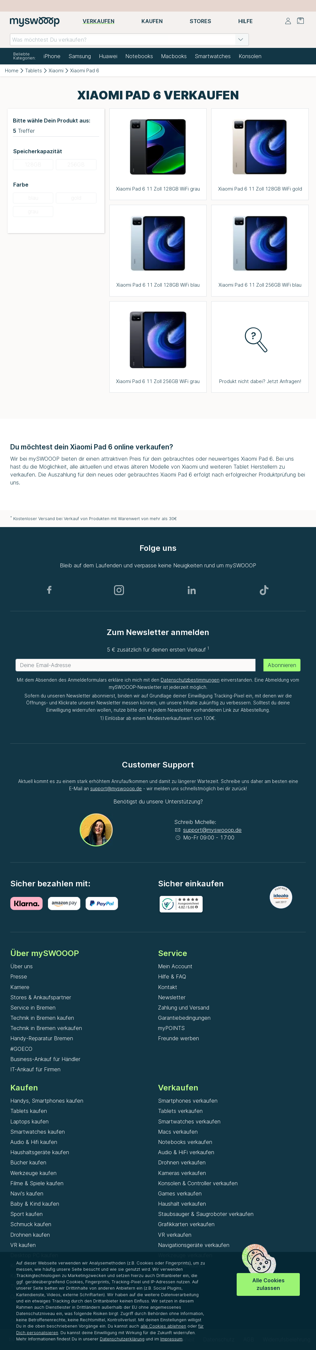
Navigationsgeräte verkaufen (193, 1245)
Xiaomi (56, 70)
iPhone (52, 56)
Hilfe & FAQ (172, 976)
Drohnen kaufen (30, 1234)
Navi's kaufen (26, 1193)
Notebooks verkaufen (185, 1142)
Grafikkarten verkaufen (186, 1224)
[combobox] (129, 40)
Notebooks (139, 56)
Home (12, 70)
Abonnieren (282, 665)
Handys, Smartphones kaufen (46, 1100)
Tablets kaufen (28, 1111)
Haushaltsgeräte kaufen (39, 1152)
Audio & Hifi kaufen (33, 1142)
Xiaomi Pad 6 (84, 70)
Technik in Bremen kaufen (42, 1017)
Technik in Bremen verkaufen (46, 1028)
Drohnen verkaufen (182, 1162)
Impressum (171, 1338)
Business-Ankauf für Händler (45, 1059)
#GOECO (21, 1049)
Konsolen (250, 56)
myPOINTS (171, 1028)
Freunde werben (178, 1038)
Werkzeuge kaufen (33, 1173)
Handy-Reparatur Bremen (41, 1038)
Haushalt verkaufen (182, 1203)
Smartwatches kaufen (37, 1131)
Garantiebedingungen (184, 1017)
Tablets (33, 70)
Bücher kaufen (28, 1162)
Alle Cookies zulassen (268, 1284)
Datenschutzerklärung (122, 1338)
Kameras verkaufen (182, 1173)
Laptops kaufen (29, 1121)
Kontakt (167, 987)
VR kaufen (23, 1245)
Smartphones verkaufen (187, 1100)
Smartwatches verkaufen (189, 1121)
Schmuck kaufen (30, 1224)
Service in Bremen (33, 1007)
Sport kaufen (26, 1214)
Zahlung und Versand (183, 1007)
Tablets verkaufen (180, 1111)
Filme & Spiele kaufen (36, 1183)
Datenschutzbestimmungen (190, 680)
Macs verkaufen (178, 1131)
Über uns (21, 966)
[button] (241, 40)
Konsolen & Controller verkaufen (198, 1183)
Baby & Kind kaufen (34, 1203)
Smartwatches (213, 56)
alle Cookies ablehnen (163, 1326)
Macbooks (174, 56)
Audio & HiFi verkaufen (186, 1152)
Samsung (79, 56)
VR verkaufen (174, 1234)
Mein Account (175, 966)
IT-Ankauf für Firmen (35, 1069)
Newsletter (171, 997)
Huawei (108, 56)
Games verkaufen (180, 1193)
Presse (18, 976)
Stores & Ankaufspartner (40, 997)
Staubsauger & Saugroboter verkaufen (206, 1214)
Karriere (19, 987)
